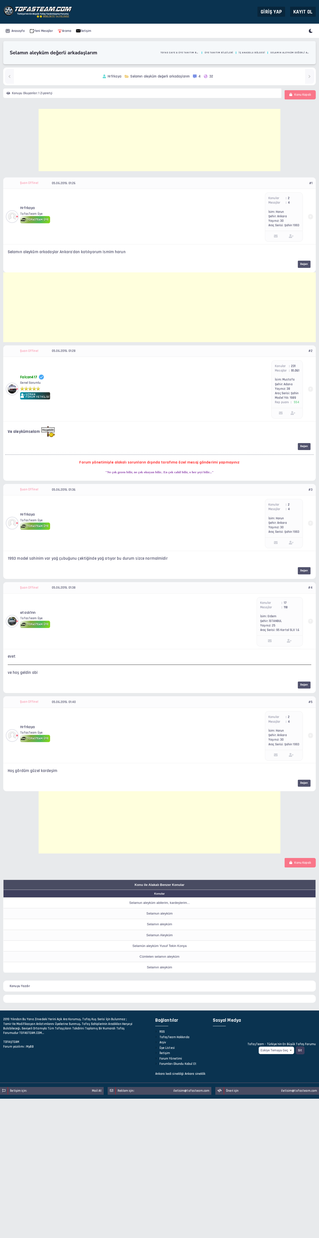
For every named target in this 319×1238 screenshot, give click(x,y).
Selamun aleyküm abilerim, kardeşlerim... (159, 903)
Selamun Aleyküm (159, 935)
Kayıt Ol (303, 11)
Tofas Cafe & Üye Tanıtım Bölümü (179, 52)
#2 (310, 351)
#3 (310, 490)
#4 (310, 588)
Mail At (97, 1091)
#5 (310, 702)
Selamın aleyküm (159, 924)
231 (293, 366)
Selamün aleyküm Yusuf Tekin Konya (159, 946)
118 (286, 607)
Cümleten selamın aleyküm (159, 956)
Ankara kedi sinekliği (169, 1074)
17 (285, 603)
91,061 (295, 371)
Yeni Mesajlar (41, 31)
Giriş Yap (271, 11)
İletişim (83, 31)
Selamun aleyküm (159, 913)
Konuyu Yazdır (20, 986)
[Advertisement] (159, 140)
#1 (311, 183)
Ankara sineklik (195, 1074)
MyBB (30, 1047)
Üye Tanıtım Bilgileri (219, 52)
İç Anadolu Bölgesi (252, 52)
